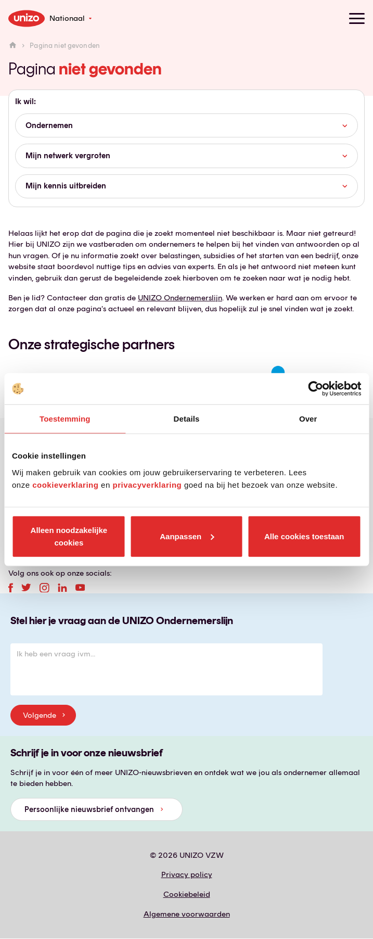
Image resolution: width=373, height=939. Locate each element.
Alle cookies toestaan (304, 535)
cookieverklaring (65, 484)
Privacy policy (186, 874)
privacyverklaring (147, 484)
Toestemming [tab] (65, 418)
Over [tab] (308, 418)
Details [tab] (187, 418)
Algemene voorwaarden (187, 914)
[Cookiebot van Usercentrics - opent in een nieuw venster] (315, 389)
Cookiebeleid (186, 894)
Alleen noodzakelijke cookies (69, 536)
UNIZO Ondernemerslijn (180, 297)
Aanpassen (187, 535)
